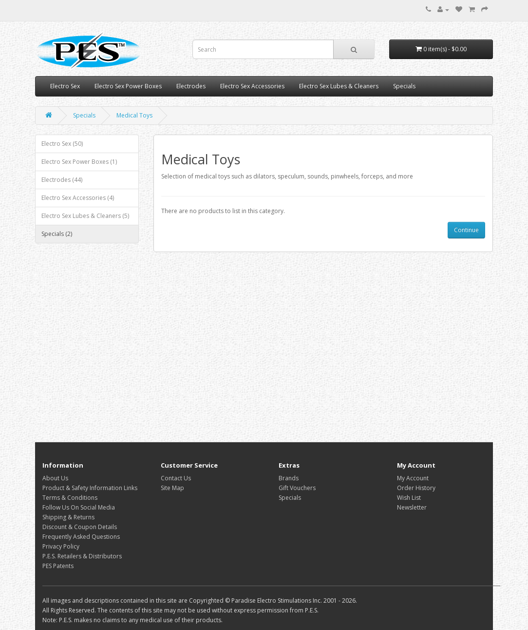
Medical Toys (134, 115)
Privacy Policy (60, 546)
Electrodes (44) (61, 180)
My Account (413, 478)
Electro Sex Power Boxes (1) (79, 162)
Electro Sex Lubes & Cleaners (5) (85, 216)
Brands (289, 478)
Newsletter (412, 507)
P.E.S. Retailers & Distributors (82, 556)
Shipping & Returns (68, 517)
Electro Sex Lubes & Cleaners (338, 86)
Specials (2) (56, 234)
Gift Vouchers (297, 488)
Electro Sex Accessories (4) (77, 198)
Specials (404, 86)
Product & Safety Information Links (89, 488)
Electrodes (191, 86)
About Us (55, 478)
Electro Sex (65, 86)
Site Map (172, 488)
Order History (416, 488)
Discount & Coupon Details (79, 527)
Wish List (409, 497)
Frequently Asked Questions (81, 536)
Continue (466, 230)
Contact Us (176, 478)
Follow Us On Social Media (78, 507)
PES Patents (58, 566)
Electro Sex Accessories (252, 86)
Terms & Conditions (69, 497)
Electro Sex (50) (62, 143)
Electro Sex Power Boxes (128, 86)
